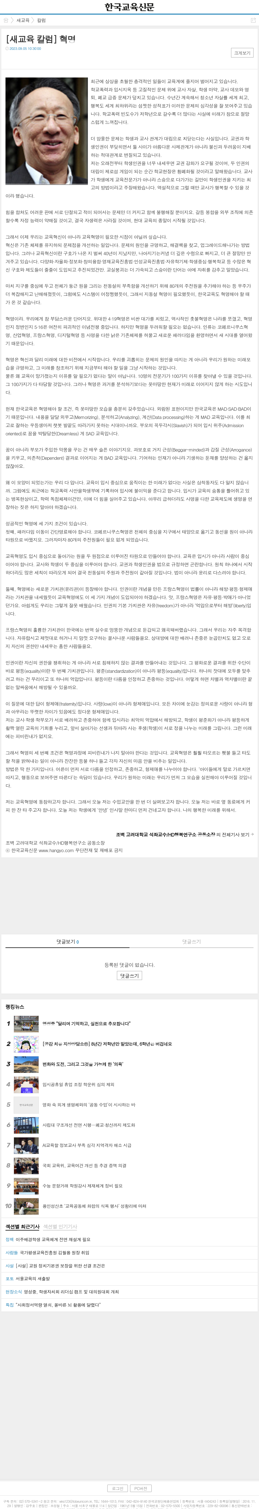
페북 (10, 59)
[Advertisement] (129, 895)
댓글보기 (68, 941)
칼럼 (41, 20)
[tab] (22, 1227)
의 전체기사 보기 (182, 834)
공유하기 (253, 20)
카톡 (32, 59)
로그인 (117, 1477)
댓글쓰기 (191, 941)
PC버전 (140, 1477)
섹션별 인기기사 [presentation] (60, 1226)
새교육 (23, 20)
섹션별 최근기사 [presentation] (22, 1226)
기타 (43, 59)
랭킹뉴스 (14, 1006)
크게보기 (242, 53)
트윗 (21, 59)
